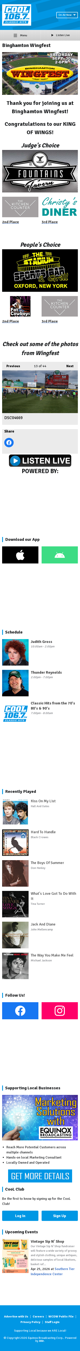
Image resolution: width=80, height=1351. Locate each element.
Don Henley (38, 868)
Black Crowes (39, 837)
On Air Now (67, 15)
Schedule (14, 632)
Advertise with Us (16, 1316)
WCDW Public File (61, 1316)
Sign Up (59, 1215)
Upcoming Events (21, 1232)
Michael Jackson (41, 960)
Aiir (41, 1341)
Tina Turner (38, 904)
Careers (38, 1316)
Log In (20, 1215)
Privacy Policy (30, 1322)
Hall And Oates (40, 806)
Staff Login (52, 1322)
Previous (11, 365)
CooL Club (14, 1189)
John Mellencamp (42, 929)
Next (68, 365)
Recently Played (20, 791)
